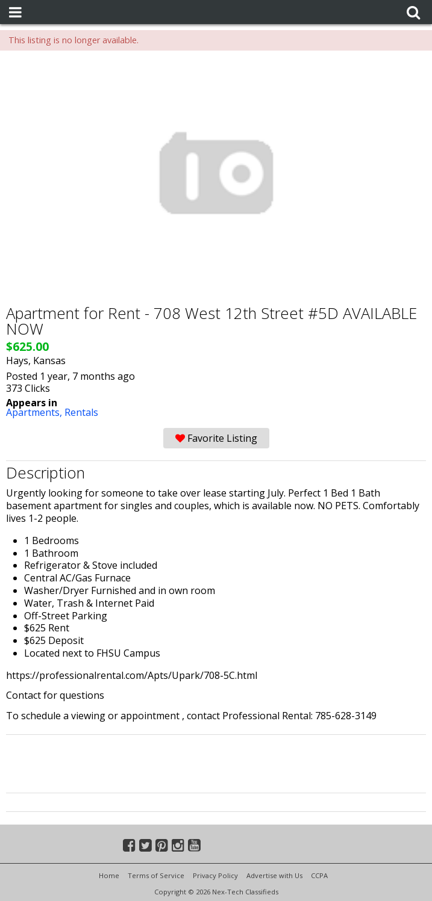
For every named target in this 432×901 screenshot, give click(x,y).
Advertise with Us (274, 875)
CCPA (319, 875)
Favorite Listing (216, 438)
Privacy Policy (215, 875)
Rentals (81, 412)
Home (109, 875)
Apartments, (35, 412)
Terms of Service (156, 875)
